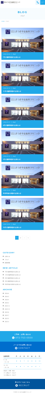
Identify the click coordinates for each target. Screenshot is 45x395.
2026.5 (7, 296)
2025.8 (7, 312)
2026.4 (7, 299)
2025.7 (7, 315)
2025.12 (7, 306)
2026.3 (7, 303)
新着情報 (7, 263)
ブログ (7, 259)
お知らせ (7, 256)
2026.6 (7, 293)
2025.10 (7, 309)
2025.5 (7, 318)
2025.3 (7, 321)
